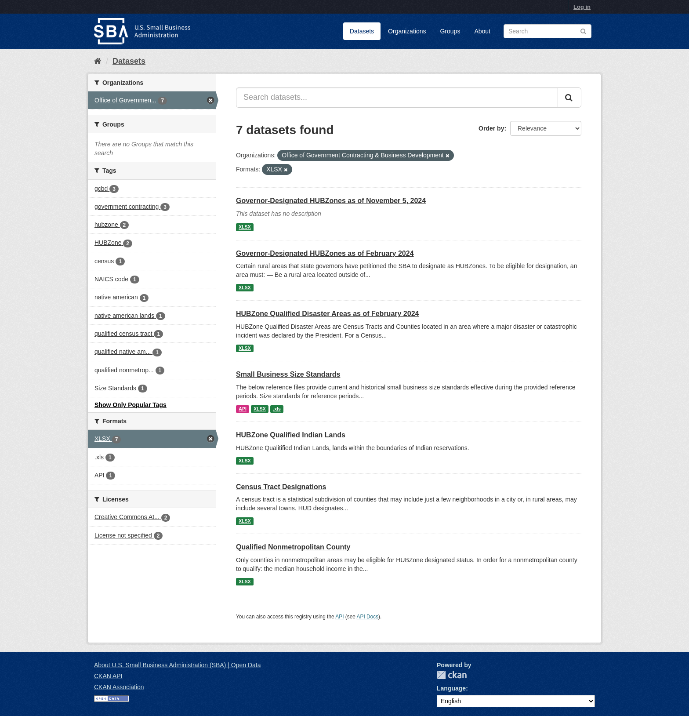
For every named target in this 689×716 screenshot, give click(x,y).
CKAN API (108, 676)
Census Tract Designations (281, 487)
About (482, 31)
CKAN (452, 675)
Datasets (362, 31)
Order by (491, 128)
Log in (582, 7)
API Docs (368, 617)
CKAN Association (119, 687)
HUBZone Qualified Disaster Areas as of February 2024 (327, 313)
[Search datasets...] (397, 97)
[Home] (98, 61)
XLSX (244, 227)
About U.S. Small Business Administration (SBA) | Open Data (177, 665)
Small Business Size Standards (288, 374)
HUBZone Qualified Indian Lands (290, 435)
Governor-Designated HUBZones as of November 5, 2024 (331, 200)
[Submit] (569, 97)
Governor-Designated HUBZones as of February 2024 (325, 253)
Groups (450, 31)
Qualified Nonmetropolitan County (293, 547)
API (243, 408)
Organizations (407, 31)
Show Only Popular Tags (130, 404)
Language (451, 688)
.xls (277, 408)
